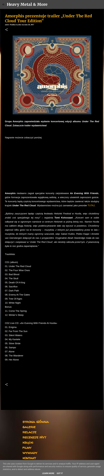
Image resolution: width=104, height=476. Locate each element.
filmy (26, 447)
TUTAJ (91, 205)
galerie (29, 426)
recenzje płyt (34, 437)
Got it (60, 473)
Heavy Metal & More (27, 4)
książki (27, 442)
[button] (6, 30)
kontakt (29, 457)
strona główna (35, 421)
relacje (29, 431)
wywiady (29, 452)
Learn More (48, 473)
